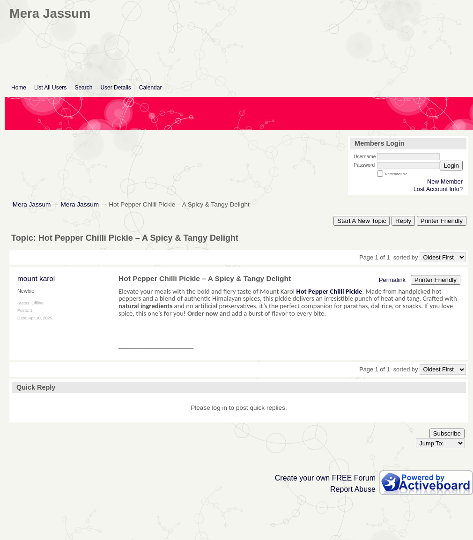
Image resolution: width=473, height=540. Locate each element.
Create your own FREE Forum (325, 478)
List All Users (50, 87)
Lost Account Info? (438, 188)
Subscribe (447, 433)
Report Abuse (353, 489)
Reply (403, 220)
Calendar (150, 87)
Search (83, 87)
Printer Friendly (442, 220)
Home (18, 87)
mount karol (36, 278)
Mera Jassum (32, 204)
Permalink (392, 279)
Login (451, 165)
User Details (115, 87)
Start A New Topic (361, 220)
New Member (445, 181)
